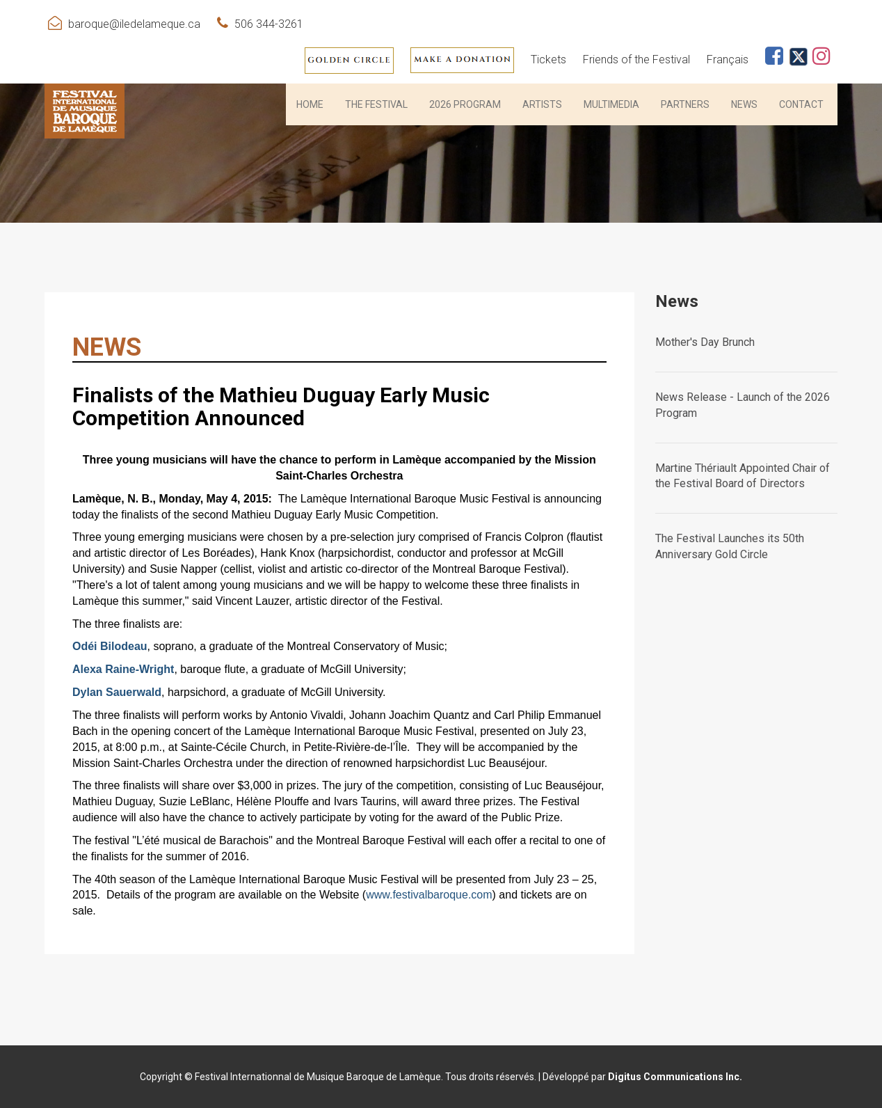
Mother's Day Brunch (705, 342)
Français (727, 59)
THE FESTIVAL (376, 104)
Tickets (548, 59)
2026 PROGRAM (465, 104)
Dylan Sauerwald (116, 692)
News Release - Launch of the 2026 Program (742, 405)
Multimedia (611, 104)
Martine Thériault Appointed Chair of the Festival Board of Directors (742, 476)
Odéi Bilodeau (109, 646)
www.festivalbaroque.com (429, 895)
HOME (309, 104)
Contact (801, 104)
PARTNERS (685, 104)
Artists (542, 104)
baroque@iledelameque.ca (134, 24)
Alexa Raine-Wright (123, 669)
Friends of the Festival (636, 59)
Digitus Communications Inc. (675, 1076)
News (744, 104)
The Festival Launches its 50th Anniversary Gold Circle (729, 546)
